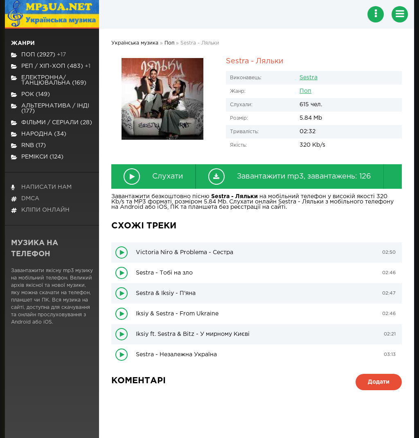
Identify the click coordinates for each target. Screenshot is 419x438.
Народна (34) (38, 134)
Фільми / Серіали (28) (51, 122)
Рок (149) (30, 94)
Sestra (309, 77)
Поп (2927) (38, 55)
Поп (305, 91)
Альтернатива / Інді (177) (50, 108)
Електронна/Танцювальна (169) (48, 80)
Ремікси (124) (37, 157)
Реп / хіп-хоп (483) (50, 66)
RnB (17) (28, 145)
